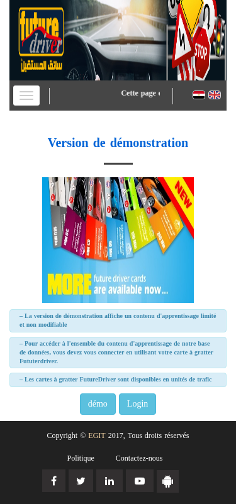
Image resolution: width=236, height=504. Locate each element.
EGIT (96, 435)
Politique (80, 458)
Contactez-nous (139, 458)
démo (98, 403)
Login (137, 403)
